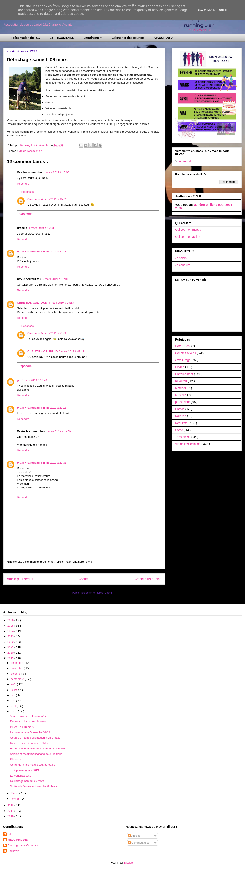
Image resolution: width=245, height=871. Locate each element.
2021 (10, 647)
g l (18, 380)
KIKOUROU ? (163, 37)
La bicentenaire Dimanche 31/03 (30, 732)
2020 (10, 652)
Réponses (27, 191)
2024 (10, 631)
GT (9, 834)
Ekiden (180, 367)
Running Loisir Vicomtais (22, 845)
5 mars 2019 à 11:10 (55, 279)
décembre (17, 662)
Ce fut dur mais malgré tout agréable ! (33, 764)
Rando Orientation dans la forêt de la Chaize (37, 748)
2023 (10, 636)
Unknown (13, 850)
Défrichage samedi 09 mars (27, 781)
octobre (16, 673)
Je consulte (182, 265)
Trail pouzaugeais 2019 (24, 770)
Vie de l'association (30, 150)
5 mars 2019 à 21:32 (54, 333)
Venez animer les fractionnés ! (28, 716)
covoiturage (183, 360)
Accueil (84, 579)
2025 (10, 625)
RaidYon (181, 416)
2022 (10, 641)
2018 (10, 805)
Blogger (129, 862)
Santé (179, 430)
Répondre (23, 183)
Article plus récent (20, 579)
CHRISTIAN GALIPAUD (32, 302)
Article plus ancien (147, 579)
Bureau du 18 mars (22, 727)
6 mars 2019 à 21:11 (53, 407)
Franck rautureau (28, 251)
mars (14, 711)
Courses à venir (186, 353)
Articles (134, 835)
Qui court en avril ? (187, 236)
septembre (18, 679)
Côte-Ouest (183, 346)
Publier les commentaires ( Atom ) (93, 592)
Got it (223, 10)
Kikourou (181, 381)
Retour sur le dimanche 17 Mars (29, 743)
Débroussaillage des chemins (28, 721)
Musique (181, 395)
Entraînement (92, 37)
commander (185, 161)
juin (13, 695)
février (15, 793)
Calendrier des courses (128, 37)
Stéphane (33, 199)
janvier (15, 798)
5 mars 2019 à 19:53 (61, 302)
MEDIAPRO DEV (18, 839)
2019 (10, 658)
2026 (10, 620)
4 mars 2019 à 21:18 (53, 251)
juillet (14, 689)
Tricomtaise (183, 437)
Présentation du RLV (25, 37)
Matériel (181, 388)
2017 (10, 810)
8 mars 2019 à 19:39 (58, 431)
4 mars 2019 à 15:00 (56, 172)
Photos (180, 409)
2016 (10, 816)
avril (14, 706)
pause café (182, 402)
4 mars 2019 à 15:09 (54, 199)
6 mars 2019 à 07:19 (71, 351)
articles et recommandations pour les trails (36, 753)
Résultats (181, 423)
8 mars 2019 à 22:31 (53, 462)
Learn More (206, 10)
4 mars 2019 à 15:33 (41, 227)
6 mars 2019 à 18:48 (34, 380)
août (14, 684)
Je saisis (181, 258)
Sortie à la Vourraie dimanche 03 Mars (33, 786)
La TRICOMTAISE (62, 37)
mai (13, 700)
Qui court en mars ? (188, 229)
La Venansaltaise (20, 775)
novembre (17, 668)
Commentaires (139, 842)
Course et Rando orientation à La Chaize (35, 737)
